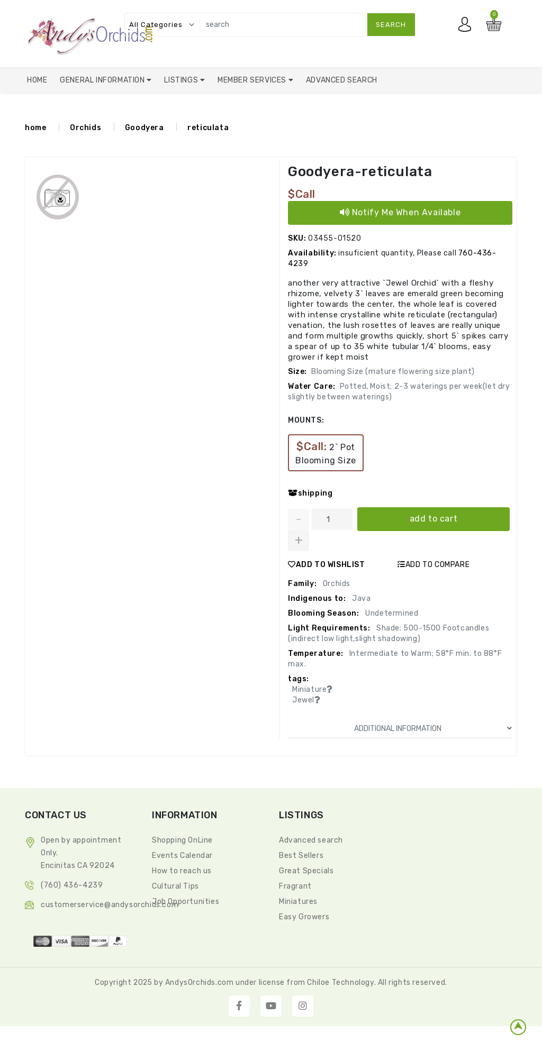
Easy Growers (304, 916)
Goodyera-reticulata (360, 172)
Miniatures (298, 901)
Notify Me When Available (400, 213)
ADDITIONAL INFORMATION (433, 728)
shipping (310, 493)
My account (467, 27)
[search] (305, 24)
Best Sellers (301, 855)
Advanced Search (341, 80)
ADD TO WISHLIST (326, 564)
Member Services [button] (253, 80)
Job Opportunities (185, 901)
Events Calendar (182, 855)
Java (360, 598)
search (391, 25)
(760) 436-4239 (72, 885)
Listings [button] (182, 80)
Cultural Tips (175, 886)
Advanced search (311, 840)
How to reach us (182, 870)
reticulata (208, 128)
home (35, 128)
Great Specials (306, 870)
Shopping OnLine (182, 840)
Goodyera (144, 128)
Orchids (85, 128)
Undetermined (391, 613)
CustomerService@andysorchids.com (109, 904)
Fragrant (295, 886)
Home (37, 80)
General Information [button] (103, 80)
